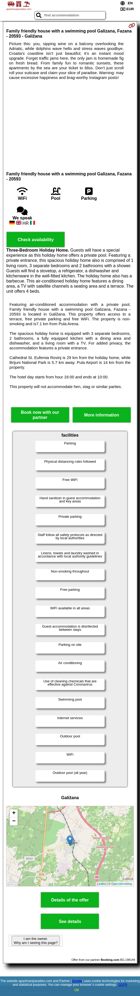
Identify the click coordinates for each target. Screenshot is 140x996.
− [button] (14, 821)
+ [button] (14, 813)
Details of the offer (70, 900)
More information (101, 415)
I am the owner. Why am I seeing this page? (36, 941)
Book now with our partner (40, 415)
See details (70, 921)
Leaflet (101, 883)
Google (77, 981)
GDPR (122, 985)
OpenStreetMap (121, 883)
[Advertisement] (70, 120)
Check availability (36, 239)
